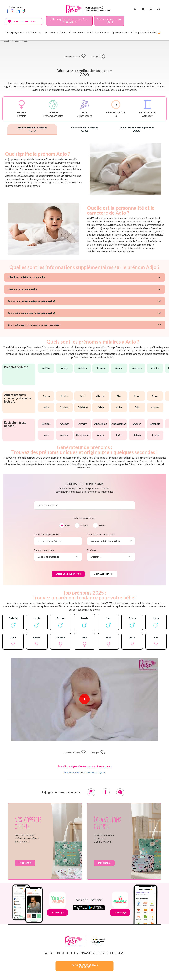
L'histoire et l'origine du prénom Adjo (26, 277)
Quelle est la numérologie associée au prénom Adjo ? (33, 325)
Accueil (6, 41)
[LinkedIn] (18, 11)
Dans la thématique (44, 550)
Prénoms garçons (94, 772)
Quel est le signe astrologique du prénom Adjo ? (31, 301)
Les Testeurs (102, 32)
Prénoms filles (72, 772)
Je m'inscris (25, 863)
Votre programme (15, 32)
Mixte (102, 525)
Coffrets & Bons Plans (24, 22)
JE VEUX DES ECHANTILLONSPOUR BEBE (84, 966)
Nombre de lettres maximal (101, 534)
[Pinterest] (120, 792)
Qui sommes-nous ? (122, 32)
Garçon (84, 525)
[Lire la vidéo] (84, 699)
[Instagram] (12, 11)
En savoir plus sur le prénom (137, 129)
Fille (67, 525)
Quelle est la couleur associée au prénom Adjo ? (31, 313)
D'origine (91, 550)
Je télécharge (57, 912)
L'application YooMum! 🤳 (148, 32)
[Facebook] (7, 11)
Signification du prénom (32, 129)
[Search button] (135, 9)
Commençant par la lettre (47, 534)
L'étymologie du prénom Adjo (22, 289)
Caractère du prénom (84, 129)
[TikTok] (24, 11)
